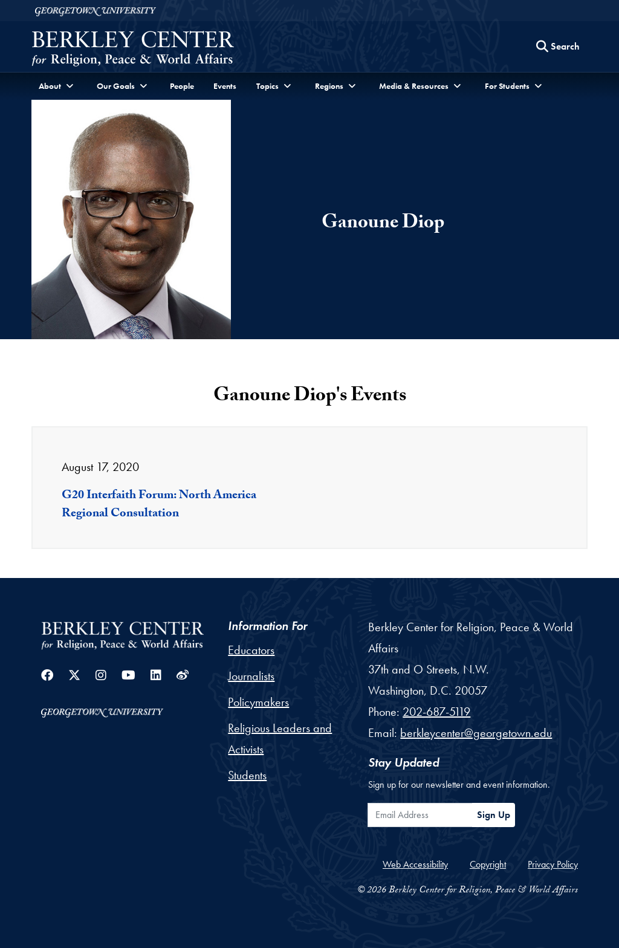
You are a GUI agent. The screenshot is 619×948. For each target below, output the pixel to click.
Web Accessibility (415, 864)
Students (247, 775)
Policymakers (258, 702)
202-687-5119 (436, 711)
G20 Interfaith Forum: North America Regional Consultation (159, 505)
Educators (251, 650)
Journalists (251, 676)
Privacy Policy (553, 864)
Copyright (488, 864)
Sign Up (493, 814)
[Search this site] (558, 46)
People (182, 85)
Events (224, 85)
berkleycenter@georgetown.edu (476, 733)
